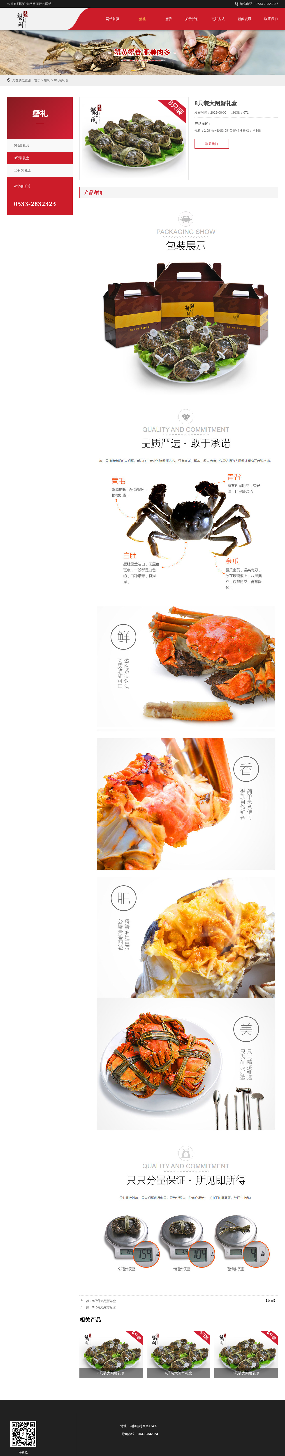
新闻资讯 (244, 19)
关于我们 (192, 19)
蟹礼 (142, 19)
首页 (37, 80)
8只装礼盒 (61, 80)
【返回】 (270, 1300)
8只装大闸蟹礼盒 (104, 1301)
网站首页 (112, 19)
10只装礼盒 (22, 170)
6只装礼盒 (21, 145)
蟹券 (168, 19)
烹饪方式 (218, 19)
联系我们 (271, 19)
